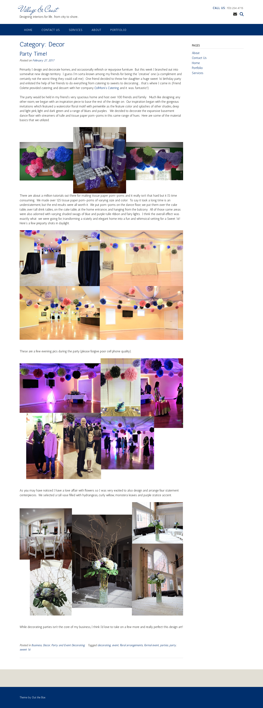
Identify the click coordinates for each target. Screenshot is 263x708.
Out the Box (38, 697)
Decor (46, 645)
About (96, 30)
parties (164, 645)
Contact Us (50, 30)
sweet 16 (25, 649)
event (115, 645)
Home (28, 30)
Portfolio (118, 30)
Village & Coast (38, 10)
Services (76, 30)
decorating (104, 645)
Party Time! (33, 53)
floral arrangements (131, 645)
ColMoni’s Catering (106, 88)
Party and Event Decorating (68, 645)
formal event (151, 645)
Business (36, 645)
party (172, 645)
